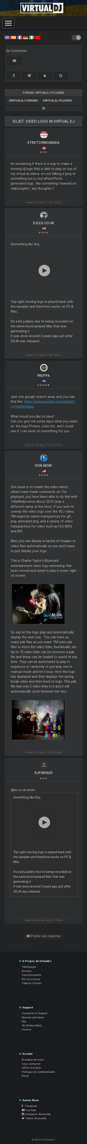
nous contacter (31, 1063)
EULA (25, 1075)
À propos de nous (33, 1059)
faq (24, 1021)
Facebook (29, 1106)
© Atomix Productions (43, 1139)
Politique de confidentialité (38, 1072)
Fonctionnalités (31, 975)
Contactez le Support (35, 1013)
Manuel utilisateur (33, 1017)
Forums (26, 1029)
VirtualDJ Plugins (57, 100)
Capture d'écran (32, 983)
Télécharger (29, 966)
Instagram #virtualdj (36, 1114)
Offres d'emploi (31, 1067)
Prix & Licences (31, 979)
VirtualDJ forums (23, 100)
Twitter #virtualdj (34, 1118)
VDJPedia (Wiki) (32, 1025)
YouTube (29, 1110)
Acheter (27, 971)
